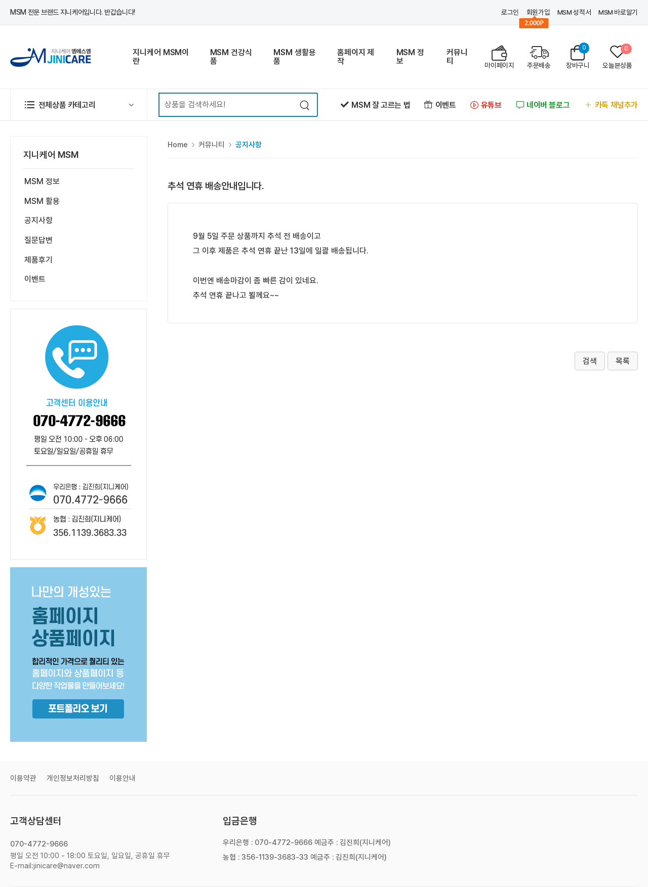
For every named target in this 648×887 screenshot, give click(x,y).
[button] (78, 104)
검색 (590, 361)
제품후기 (38, 260)
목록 (623, 361)
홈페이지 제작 (355, 57)
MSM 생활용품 (294, 57)
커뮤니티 (457, 57)
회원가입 (538, 12)
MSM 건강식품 (231, 57)
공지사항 (38, 220)
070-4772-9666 (39, 844)
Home (178, 144)
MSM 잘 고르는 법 (375, 105)
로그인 (510, 12)
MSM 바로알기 (618, 12)
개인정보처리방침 (73, 778)
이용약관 (23, 778)
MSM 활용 (42, 201)
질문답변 (38, 240)
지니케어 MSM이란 (161, 57)
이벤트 (440, 105)
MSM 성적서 (574, 12)
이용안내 (122, 778)
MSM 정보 (410, 57)
